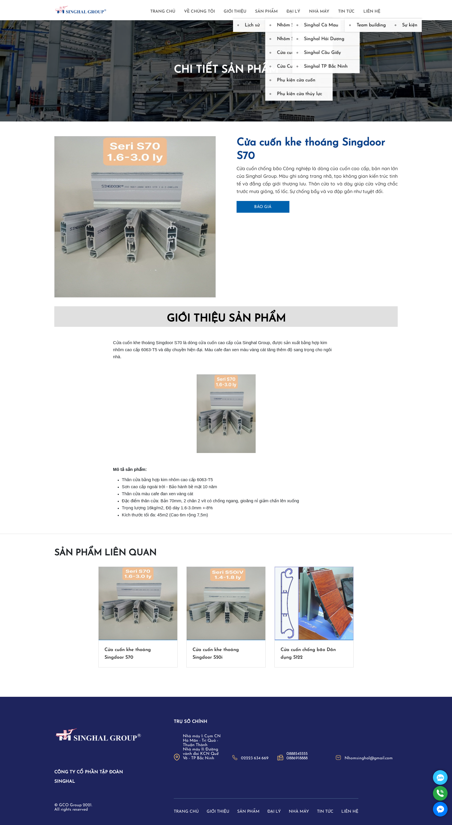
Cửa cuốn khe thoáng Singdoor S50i (216, 654)
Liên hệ (371, 11)
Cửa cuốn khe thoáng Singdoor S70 (127, 654)
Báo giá (262, 207)
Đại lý (293, 11)
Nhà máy (319, 11)
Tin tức (346, 11)
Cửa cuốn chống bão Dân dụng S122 (308, 654)
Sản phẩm (266, 11)
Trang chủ (162, 11)
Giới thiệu (235, 11)
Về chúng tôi (199, 11)
